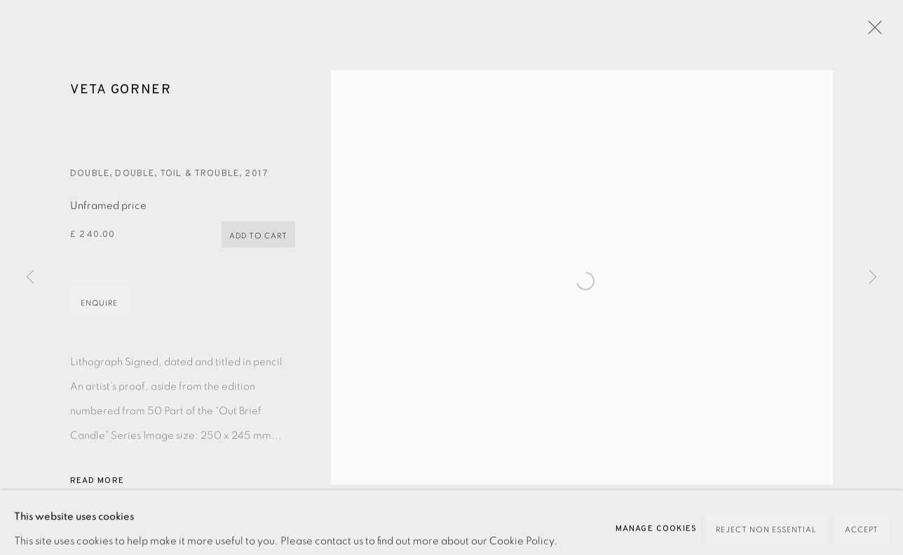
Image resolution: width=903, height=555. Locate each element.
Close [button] (881, 31)
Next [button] (873, 277)
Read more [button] (97, 490)
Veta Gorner (121, 99)
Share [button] (96, 542)
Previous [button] (30, 277)
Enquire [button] (99, 313)
